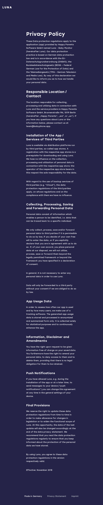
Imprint (75, 496)
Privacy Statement (56, 496)
